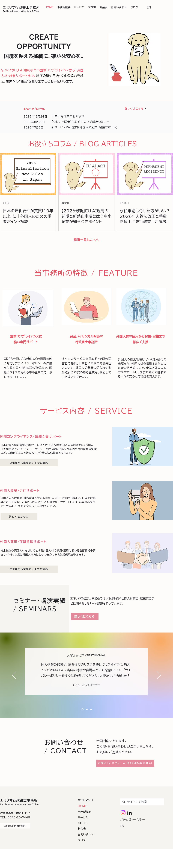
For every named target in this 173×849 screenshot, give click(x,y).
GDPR (82, 823)
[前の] (14, 675)
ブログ (82, 840)
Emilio (6, 11)
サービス (83, 817)
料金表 (82, 828)
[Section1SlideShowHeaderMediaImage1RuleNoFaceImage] (82, 709)
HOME (82, 806)
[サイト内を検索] (142, 801)
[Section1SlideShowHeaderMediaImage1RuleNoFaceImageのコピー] (87, 709)
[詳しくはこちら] (135, 109)
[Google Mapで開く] (15, 825)
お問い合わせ (86, 834)
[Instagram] (123, 813)
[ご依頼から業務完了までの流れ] (29, 462)
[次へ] (159, 675)
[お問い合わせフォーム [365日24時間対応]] (125, 763)
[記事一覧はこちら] (86, 240)
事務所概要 (84, 811)
